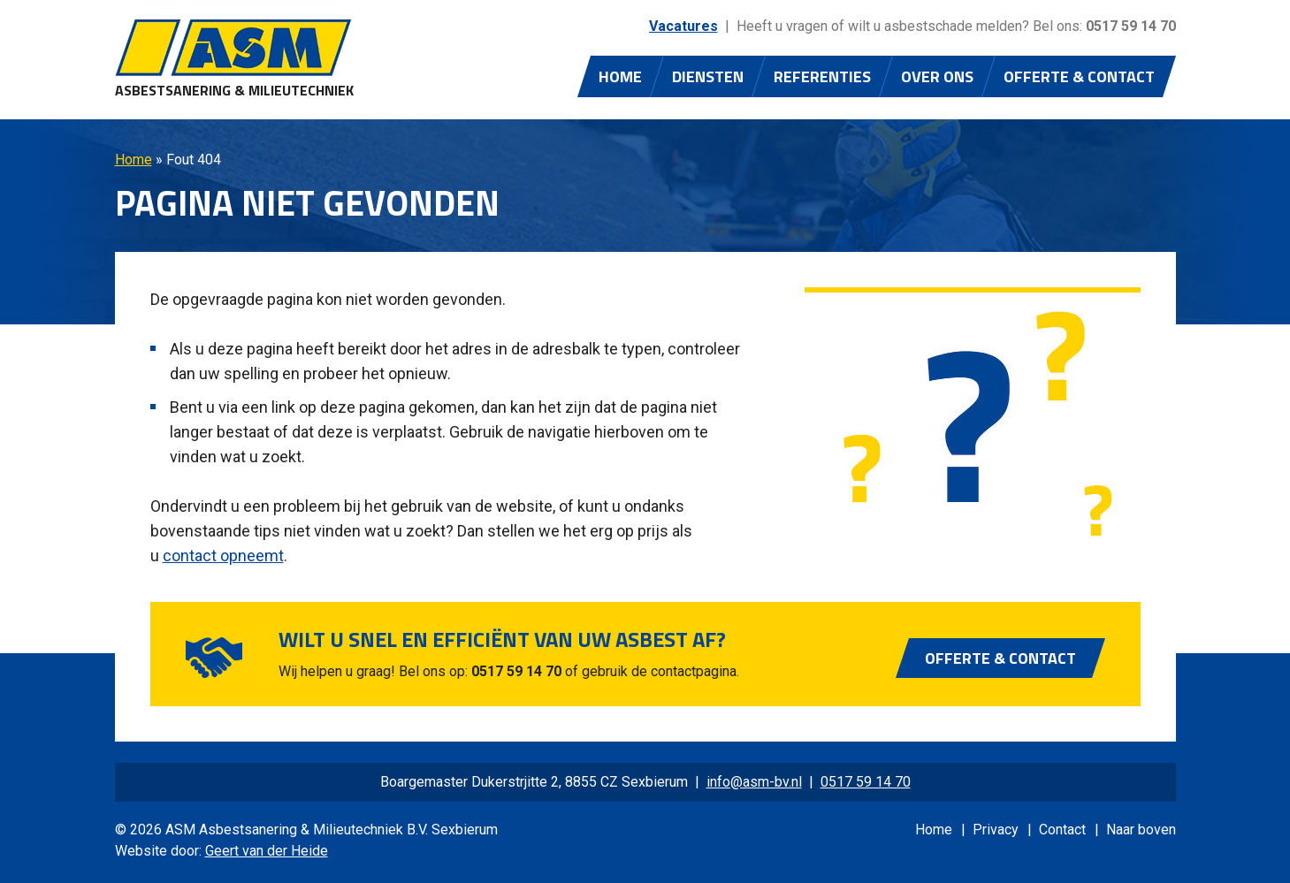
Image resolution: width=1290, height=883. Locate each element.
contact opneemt (223, 555)
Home (620, 76)
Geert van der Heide (266, 850)
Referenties (822, 76)
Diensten (708, 76)
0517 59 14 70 (1131, 26)
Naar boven (1141, 829)
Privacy (996, 829)
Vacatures (683, 26)
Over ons (937, 76)
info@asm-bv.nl (754, 781)
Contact (1062, 829)
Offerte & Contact (1079, 76)
